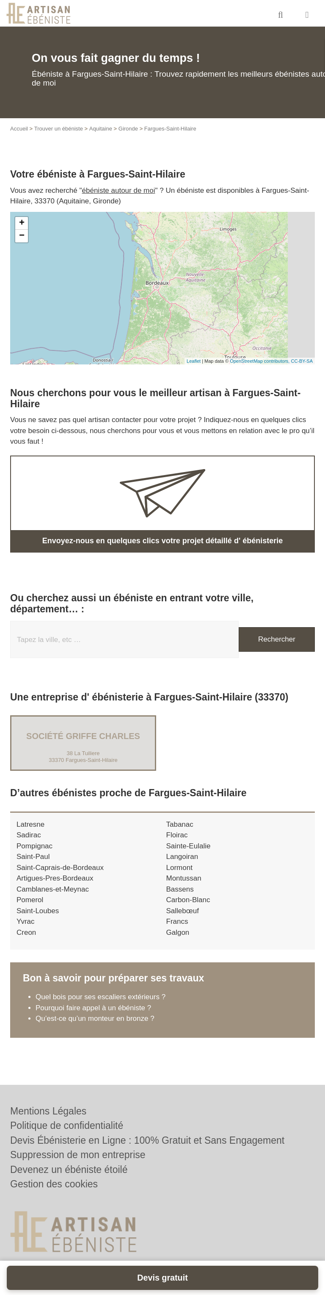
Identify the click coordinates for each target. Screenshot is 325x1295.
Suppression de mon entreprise (78, 1154)
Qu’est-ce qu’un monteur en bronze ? (95, 1018)
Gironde (128, 128)
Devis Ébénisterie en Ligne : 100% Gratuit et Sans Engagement (147, 1140)
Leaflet (194, 361)
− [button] (22, 236)
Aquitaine (100, 128)
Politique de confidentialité (66, 1125)
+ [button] (22, 223)
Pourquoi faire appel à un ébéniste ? (93, 1008)
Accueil (19, 128)
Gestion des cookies (54, 1183)
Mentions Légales (48, 1111)
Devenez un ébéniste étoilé (68, 1169)
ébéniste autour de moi (118, 190)
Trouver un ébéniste (58, 128)
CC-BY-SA (302, 361)
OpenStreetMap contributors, (260, 361)
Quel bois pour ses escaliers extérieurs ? (100, 997)
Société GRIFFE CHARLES (83, 736)
